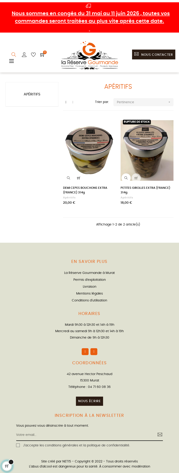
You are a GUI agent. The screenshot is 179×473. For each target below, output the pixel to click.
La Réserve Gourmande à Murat (89, 273)
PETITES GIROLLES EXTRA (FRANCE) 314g (145, 190)
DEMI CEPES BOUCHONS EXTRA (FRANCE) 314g (85, 190)
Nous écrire (89, 401)
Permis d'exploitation (89, 279)
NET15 (66, 461)
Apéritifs (32, 94)
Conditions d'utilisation (89, 300)
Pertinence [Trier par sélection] (145, 102)
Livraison (89, 286)
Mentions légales (89, 293)
